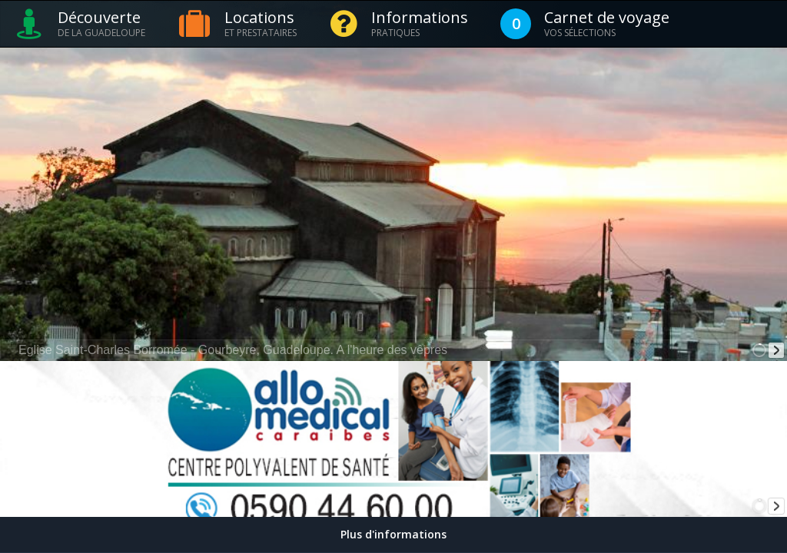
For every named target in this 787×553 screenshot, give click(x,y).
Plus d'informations (393, 534)
